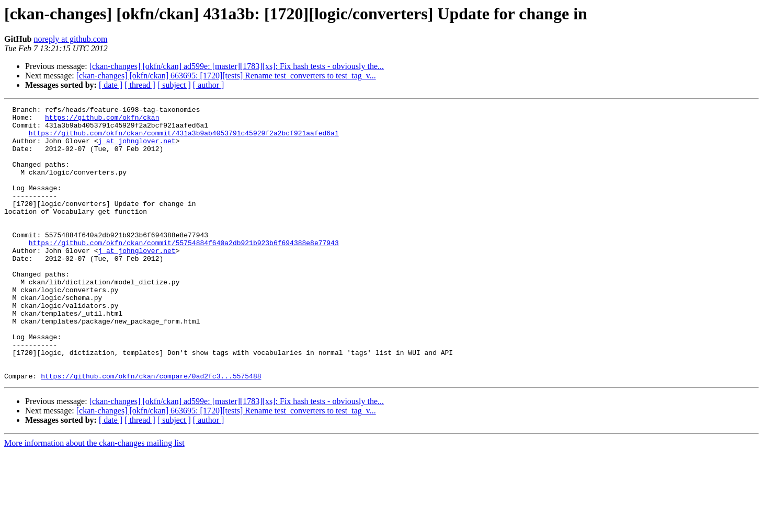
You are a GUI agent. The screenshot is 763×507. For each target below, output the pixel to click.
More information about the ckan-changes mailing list (94, 497)
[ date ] (110, 84)
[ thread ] (139, 84)
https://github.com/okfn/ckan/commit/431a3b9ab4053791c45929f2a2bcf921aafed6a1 (184, 139)
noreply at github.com (70, 38)
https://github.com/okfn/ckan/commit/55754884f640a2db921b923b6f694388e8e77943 (184, 270)
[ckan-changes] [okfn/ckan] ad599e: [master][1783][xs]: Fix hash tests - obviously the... (236, 66)
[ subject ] (174, 84)
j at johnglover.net (136, 148)
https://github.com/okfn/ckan (102, 120)
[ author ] (208, 84)
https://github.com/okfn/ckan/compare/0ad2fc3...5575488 (151, 430)
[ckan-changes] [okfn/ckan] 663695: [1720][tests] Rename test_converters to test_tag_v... (226, 75)
